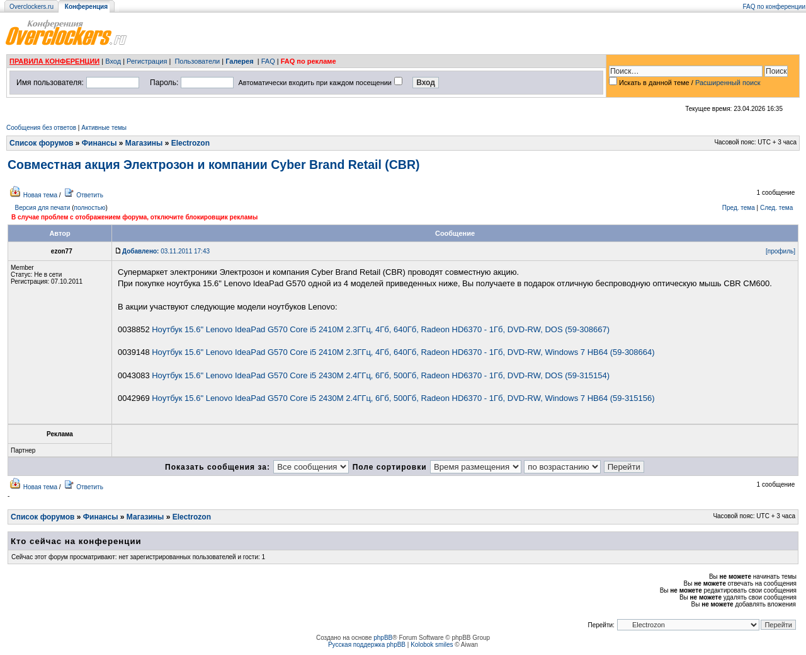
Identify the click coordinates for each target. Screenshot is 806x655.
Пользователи (197, 61)
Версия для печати (43, 207)
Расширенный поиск (728, 82)
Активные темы (104, 127)
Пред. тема (738, 207)
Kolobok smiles (432, 644)
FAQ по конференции (774, 6)
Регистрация (147, 61)
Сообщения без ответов (41, 127)
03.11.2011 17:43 (166, 251)
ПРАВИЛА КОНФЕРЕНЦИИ (54, 61)
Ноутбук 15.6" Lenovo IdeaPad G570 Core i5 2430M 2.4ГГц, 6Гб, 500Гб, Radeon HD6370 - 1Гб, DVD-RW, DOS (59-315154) (381, 375)
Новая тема (40, 195)
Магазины (143, 143)
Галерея (239, 61)
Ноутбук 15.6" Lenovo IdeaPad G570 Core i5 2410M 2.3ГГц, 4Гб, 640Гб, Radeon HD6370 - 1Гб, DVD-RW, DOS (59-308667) (381, 329)
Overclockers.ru (31, 6)
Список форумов (41, 143)
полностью (89, 207)
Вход (113, 61)
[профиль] (780, 251)
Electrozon (190, 143)
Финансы (99, 143)
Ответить (89, 195)
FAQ (268, 61)
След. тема (776, 207)
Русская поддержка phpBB (367, 644)
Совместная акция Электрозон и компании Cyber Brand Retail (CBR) (213, 164)
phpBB (382, 637)
